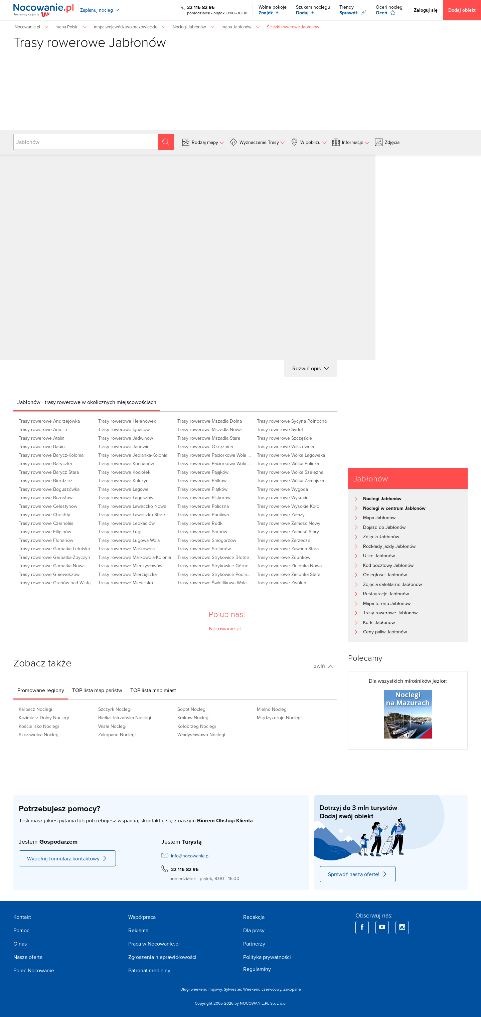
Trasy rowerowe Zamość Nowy (288, 523)
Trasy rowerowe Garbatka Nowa (52, 565)
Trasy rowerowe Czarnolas (46, 523)
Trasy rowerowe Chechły (44, 514)
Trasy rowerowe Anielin (43, 429)
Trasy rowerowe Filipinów (45, 531)
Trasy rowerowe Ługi (119, 531)
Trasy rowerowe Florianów (46, 540)
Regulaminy (257, 969)
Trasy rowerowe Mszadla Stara (208, 438)
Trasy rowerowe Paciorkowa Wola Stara (215, 463)
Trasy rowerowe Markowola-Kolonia (134, 557)
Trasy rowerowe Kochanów (126, 463)
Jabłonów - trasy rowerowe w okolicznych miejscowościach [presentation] (86, 402)
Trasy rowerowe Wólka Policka (288, 463)
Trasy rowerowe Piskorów (203, 497)
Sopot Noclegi (191, 709)
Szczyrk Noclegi (114, 709)
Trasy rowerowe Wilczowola (285, 446)
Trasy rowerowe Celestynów (48, 506)
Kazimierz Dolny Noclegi (44, 717)
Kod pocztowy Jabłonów (388, 565)
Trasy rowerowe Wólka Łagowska (291, 455)
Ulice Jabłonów (379, 555)
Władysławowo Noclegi (201, 734)
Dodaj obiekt (462, 10)
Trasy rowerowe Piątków (202, 489)
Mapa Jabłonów (379, 517)
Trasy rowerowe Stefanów (204, 548)
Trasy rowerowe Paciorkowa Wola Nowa (215, 455)
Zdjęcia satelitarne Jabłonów (392, 584)
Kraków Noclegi (193, 717)
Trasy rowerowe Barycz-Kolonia (51, 455)
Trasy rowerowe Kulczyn (123, 480)
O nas (20, 943)
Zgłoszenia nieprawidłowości (162, 957)
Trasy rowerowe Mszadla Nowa (209, 429)
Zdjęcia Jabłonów (381, 536)
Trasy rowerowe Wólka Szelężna (290, 472)
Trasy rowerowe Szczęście (284, 438)
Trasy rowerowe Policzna (203, 506)
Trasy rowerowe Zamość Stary (288, 531)
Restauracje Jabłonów (386, 593)
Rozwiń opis (310, 368)
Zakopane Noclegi (117, 734)
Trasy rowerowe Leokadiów (126, 523)
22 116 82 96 (201, 7)
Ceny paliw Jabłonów (385, 631)
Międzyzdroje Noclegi (279, 717)
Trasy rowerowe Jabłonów (390, 612)
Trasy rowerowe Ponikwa (203, 514)
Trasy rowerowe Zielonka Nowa (289, 565)
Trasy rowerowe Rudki (200, 523)
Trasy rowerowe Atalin (41, 438)
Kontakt (22, 917)
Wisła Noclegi (112, 726)
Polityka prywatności (267, 957)
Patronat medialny (149, 970)
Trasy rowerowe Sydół (280, 429)
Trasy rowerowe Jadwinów (125, 438)
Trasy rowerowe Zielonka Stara (288, 574)
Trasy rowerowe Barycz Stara (49, 472)
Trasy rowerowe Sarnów (202, 531)
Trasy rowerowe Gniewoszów (49, 574)
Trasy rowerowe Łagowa (123, 489)
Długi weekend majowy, (202, 989)
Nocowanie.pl (225, 628)
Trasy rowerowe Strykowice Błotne (213, 557)
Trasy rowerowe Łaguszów (125, 497)
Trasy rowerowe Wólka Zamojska (290, 480)
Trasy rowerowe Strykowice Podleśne (215, 574)
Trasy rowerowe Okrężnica (205, 446)
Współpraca (142, 917)
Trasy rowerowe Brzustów (45, 497)
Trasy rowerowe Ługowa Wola (129, 540)
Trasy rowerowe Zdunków (283, 557)
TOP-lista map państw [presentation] (97, 690)
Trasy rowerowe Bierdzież (45, 480)
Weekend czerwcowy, (263, 989)
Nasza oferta (27, 957)
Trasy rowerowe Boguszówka (49, 489)
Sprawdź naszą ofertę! (357, 874)
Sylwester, (233, 989)
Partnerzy (254, 943)
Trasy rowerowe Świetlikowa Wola (212, 582)
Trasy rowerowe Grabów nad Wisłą (55, 582)
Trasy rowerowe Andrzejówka (49, 421)
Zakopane (292, 989)
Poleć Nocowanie (33, 970)
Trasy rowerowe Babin (42, 446)
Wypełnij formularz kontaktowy (67, 858)
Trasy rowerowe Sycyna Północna (292, 421)
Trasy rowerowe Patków (201, 480)
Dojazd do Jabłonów (384, 527)
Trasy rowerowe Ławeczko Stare (131, 514)
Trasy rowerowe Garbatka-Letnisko (54, 548)
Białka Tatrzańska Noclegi (124, 717)
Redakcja (254, 917)
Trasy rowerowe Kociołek (124, 472)
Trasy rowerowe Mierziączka (127, 574)
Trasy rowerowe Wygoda (282, 489)
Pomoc (21, 930)
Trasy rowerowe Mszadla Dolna (209, 421)
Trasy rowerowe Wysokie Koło (288, 506)
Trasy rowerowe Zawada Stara (288, 548)
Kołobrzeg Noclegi (196, 726)
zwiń (323, 665)
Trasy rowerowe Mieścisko (125, 582)
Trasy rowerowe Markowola (126, 548)
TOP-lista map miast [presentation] (153, 690)
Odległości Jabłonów (385, 574)
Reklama (138, 930)
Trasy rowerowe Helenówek (127, 421)
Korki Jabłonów (379, 622)
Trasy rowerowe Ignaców (124, 429)
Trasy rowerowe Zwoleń (281, 582)
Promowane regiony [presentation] (40, 690)
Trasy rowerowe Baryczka (45, 463)
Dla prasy (254, 930)
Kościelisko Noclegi (39, 726)
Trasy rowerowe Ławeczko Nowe (132, 506)
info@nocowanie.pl (190, 855)
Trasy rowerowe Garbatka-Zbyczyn (54, 557)
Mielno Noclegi (272, 709)
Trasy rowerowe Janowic (123, 446)
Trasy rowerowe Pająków (202, 472)
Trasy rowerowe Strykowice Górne (213, 565)
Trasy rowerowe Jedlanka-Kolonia (132, 455)
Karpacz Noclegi (35, 709)
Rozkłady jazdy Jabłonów (389, 546)
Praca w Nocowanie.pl (154, 943)
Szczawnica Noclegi (39, 734)
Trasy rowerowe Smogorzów (206, 540)
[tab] (86, 402)
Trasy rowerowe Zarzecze (283, 540)
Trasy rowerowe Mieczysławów (130, 565)
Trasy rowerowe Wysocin (283, 497)
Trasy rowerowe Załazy (281, 514)
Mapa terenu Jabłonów (387, 603)
